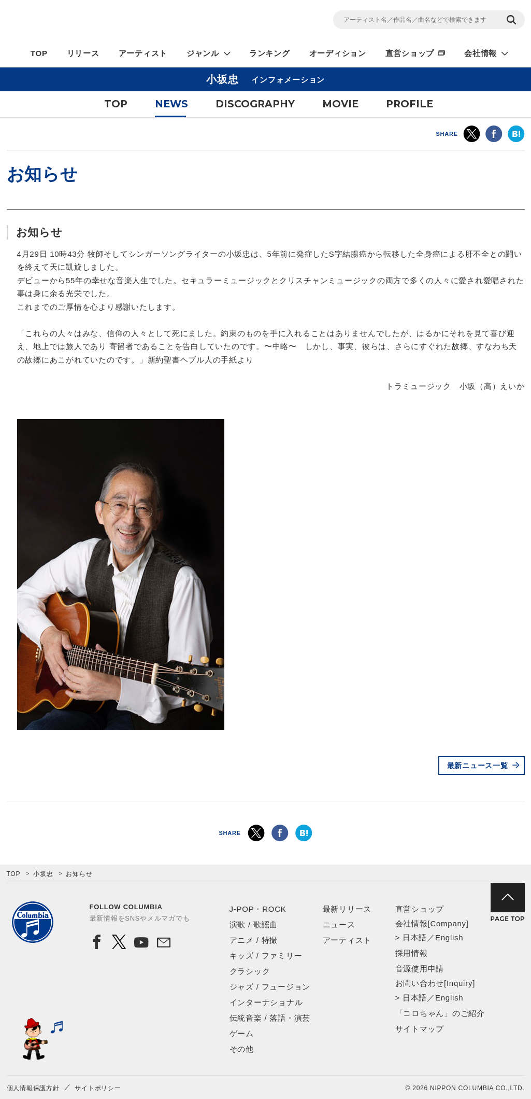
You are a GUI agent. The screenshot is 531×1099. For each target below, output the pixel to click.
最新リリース (347, 909)
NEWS (171, 104)
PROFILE (409, 104)
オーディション (337, 53)
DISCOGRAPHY (255, 104)
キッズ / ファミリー (266, 955)
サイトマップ (419, 1028)
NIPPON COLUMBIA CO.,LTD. (100, 21)
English (449, 937)
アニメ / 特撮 (253, 940)
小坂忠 (43, 874)
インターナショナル (266, 1002)
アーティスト (143, 53)
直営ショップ (410, 53)
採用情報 (411, 953)
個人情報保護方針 (33, 1088)
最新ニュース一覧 (477, 765)
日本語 (415, 937)
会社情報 (480, 53)
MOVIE (340, 104)
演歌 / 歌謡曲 (253, 924)
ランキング (269, 53)
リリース (83, 53)
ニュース (339, 924)
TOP (39, 53)
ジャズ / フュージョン (270, 986)
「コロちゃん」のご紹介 (440, 1013)
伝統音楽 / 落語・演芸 (270, 1017)
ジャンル (202, 53)
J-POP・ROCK (257, 909)
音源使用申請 (419, 968)
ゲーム (241, 1033)
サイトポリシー (98, 1088)
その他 (241, 1049)
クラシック (249, 971)
